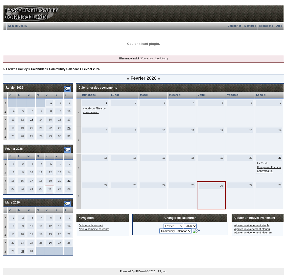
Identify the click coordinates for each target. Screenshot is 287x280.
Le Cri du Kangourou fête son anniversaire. (269, 167)
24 (69, 128)
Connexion (147, 58)
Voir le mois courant (91, 225)
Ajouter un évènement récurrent (253, 232)
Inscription (160, 58)
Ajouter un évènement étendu (252, 229)
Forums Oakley (17, 69)
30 (22, 251)
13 (31, 119)
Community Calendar (64, 69)
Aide (279, 26)
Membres (250, 26)
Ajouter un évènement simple (251, 225)
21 (69, 180)
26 (50, 242)
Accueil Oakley (17, 26)
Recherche (266, 26)
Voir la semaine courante (94, 229)
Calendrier (234, 26)
